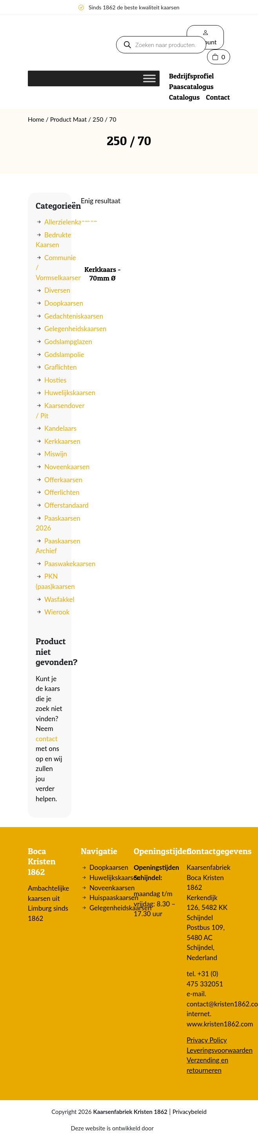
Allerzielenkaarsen (70, 222)
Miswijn (55, 454)
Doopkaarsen (63, 303)
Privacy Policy (207, 1040)
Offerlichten (62, 492)
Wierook (56, 612)
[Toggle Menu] (149, 78)
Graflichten (60, 367)
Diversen (57, 290)
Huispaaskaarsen (113, 897)
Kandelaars (60, 428)
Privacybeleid (190, 1111)
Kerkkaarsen (62, 441)
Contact (218, 97)
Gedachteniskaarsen (73, 316)
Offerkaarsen (63, 480)
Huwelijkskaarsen (69, 392)
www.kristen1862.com (220, 1024)
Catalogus (184, 97)
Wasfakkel (59, 599)
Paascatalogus (191, 86)
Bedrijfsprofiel (191, 76)
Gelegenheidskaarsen (75, 328)
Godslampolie (64, 354)
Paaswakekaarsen (70, 564)
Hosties (55, 380)
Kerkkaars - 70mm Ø (102, 273)
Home (36, 119)
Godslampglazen (68, 341)
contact (47, 739)
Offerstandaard (66, 505)
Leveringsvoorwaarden (220, 1050)
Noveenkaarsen (67, 467)
